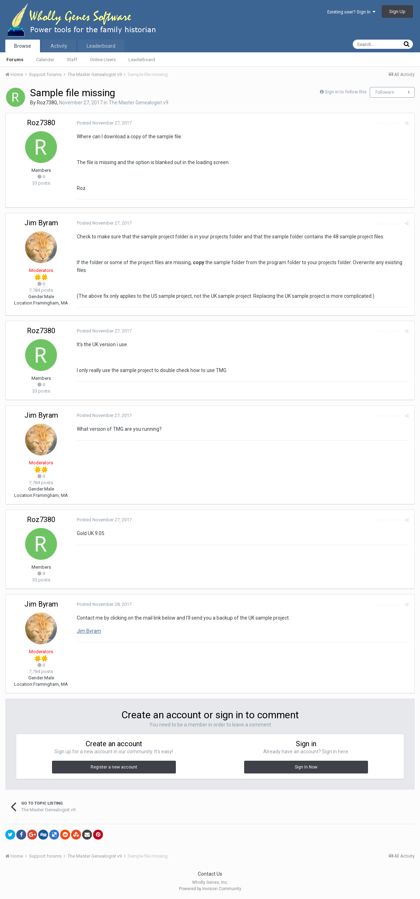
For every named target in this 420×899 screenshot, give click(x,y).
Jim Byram (41, 223)
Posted (103, 123)
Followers (384, 92)
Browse (22, 46)
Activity (59, 46)
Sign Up (397, 11)
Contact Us (210, 874)
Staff (72, 59)
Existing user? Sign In (351, 11)
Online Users (103, 59)
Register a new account (114, 767)
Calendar (45, 59)
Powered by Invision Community (210, 888)
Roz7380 (47, 102)
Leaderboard (141, 59)
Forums (14, 59)
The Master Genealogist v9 (138, 102)
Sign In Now (306, 767)
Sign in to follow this (346, 91)
